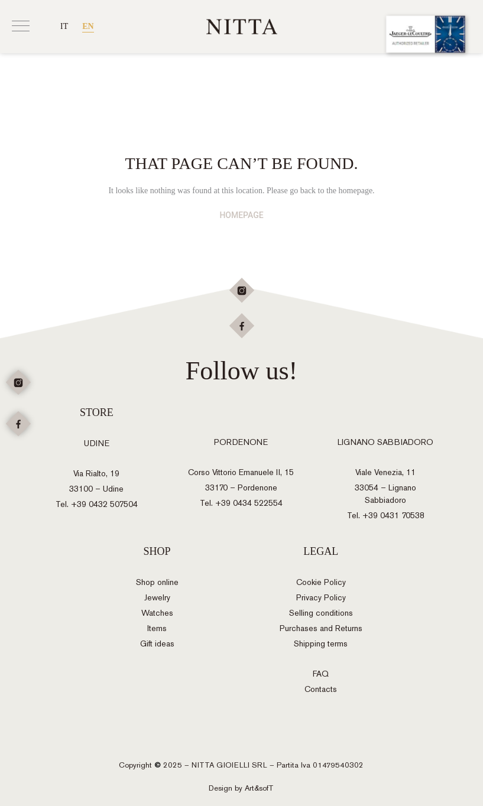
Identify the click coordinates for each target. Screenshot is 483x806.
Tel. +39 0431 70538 (385, 516)
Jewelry (157, 598)
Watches (157, 613)
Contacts (320, 689)
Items (157, 628)
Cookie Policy (321, 582)
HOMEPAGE (241, 215)
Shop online (157, 582)
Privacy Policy (321, 598)
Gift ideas (157, 644)
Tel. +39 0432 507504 (97, 504)
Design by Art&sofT (241, 788)
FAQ (321, 674)
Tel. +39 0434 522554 (241, 503)
